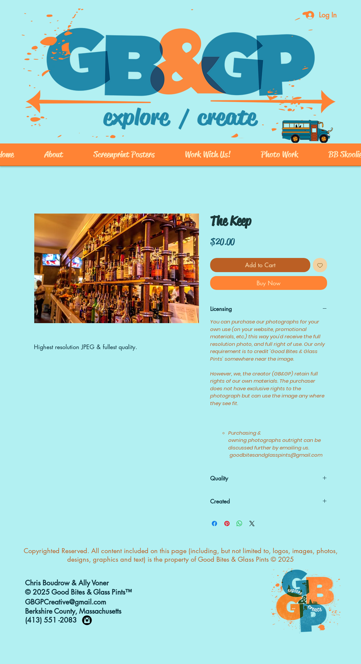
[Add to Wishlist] (320, 265)
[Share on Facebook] (214, 523)
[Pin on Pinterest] (227, 523)
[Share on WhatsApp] (239, 523)
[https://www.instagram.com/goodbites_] (87, 620)
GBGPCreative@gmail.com (65, 602)
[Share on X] (252, 523)
